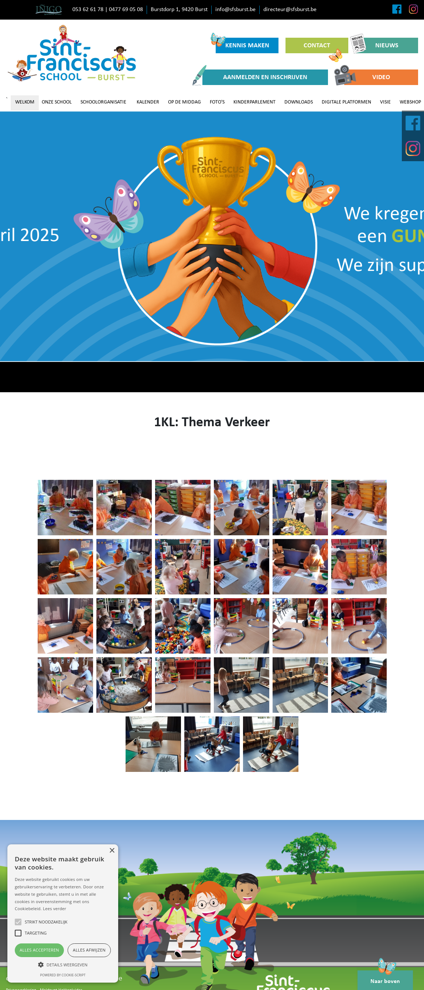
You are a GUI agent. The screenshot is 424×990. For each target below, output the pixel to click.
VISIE (385, 102)
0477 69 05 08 (126, 10)
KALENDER (148, 102)
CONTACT (323, 47)
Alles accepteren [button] (39, 950)
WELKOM (24, 102)
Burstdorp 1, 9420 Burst (179, 10)
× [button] (111, 851)
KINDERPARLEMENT (254, 102)
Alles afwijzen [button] (89, 950)
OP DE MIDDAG (184, 102)
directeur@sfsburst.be (290, 10)
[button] (63, 964)
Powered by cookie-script (63, 975)
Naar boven (385, 977)
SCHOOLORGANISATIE (103, 102)
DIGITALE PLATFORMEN (346, 102)
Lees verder (54, 908)
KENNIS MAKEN (242, 43)
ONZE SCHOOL (57, 102)
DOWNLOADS (298, 102)
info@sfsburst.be (235, 10)
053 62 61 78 (87, 10)
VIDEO (367, 77)
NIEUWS (377, 45)
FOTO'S (217, 102)
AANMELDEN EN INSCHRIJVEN (254, 77)
